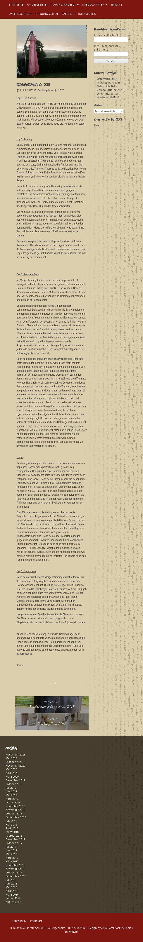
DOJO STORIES (87, 13)
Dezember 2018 (15, 806)
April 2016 (12, 891)
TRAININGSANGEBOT (64, 4)
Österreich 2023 (107, 79)
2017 (61, 90)
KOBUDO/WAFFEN (94, 4)
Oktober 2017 (14, 843)
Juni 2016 (11, 883)
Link (96, 125)
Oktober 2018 (14, 813)
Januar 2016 (13, 898)
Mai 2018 (11, 824)
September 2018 (16, 817)
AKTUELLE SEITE (36, 4)
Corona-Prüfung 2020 (110, 90)
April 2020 (12, 773)
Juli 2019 (11, 787)
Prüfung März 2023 (108, 82)
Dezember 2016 (15, 865)
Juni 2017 (11, 850)
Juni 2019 (11, 791)
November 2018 (15, 810)
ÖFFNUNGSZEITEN (46, 13)
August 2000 (13, 902)
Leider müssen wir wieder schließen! (108, 95)
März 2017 (12, 861)
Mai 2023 (11, 758)
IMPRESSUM (19, 921)
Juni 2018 (11, 821)
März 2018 (12, 832)
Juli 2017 (11, 846)
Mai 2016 (11, 887)
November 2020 (15, 765)
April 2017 (12, 857)
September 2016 (16, 876)
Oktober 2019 (14, 784)
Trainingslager (46, 90)
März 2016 (12, 894)
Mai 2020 (11, 769)
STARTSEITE (16, 4)
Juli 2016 (11, 880)
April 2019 (12, 798)
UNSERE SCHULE (20, 13)
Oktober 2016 (14, 872)
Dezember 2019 (15, 780)
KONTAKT (36, 921)
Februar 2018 (14, 835)
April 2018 (12, 828)
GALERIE (68, 13)
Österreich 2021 (107, 86)
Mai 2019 (11, 795)
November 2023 (15, 754)
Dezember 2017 (15, 839)
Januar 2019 (13, 802)
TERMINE (116, 4)
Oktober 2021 (14, 762)
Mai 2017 (11, 854)
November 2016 (15, 868)
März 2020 (12, 776)
